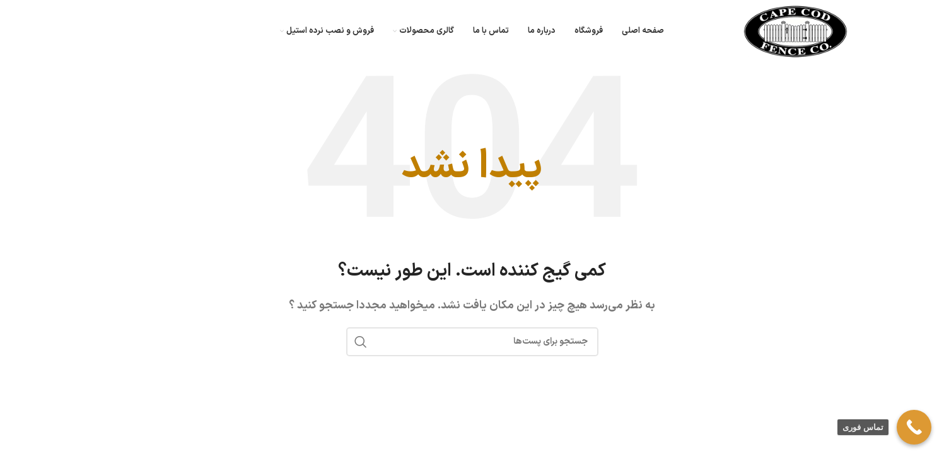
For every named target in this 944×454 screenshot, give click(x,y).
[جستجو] (472, 341)
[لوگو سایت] (795, 30)
